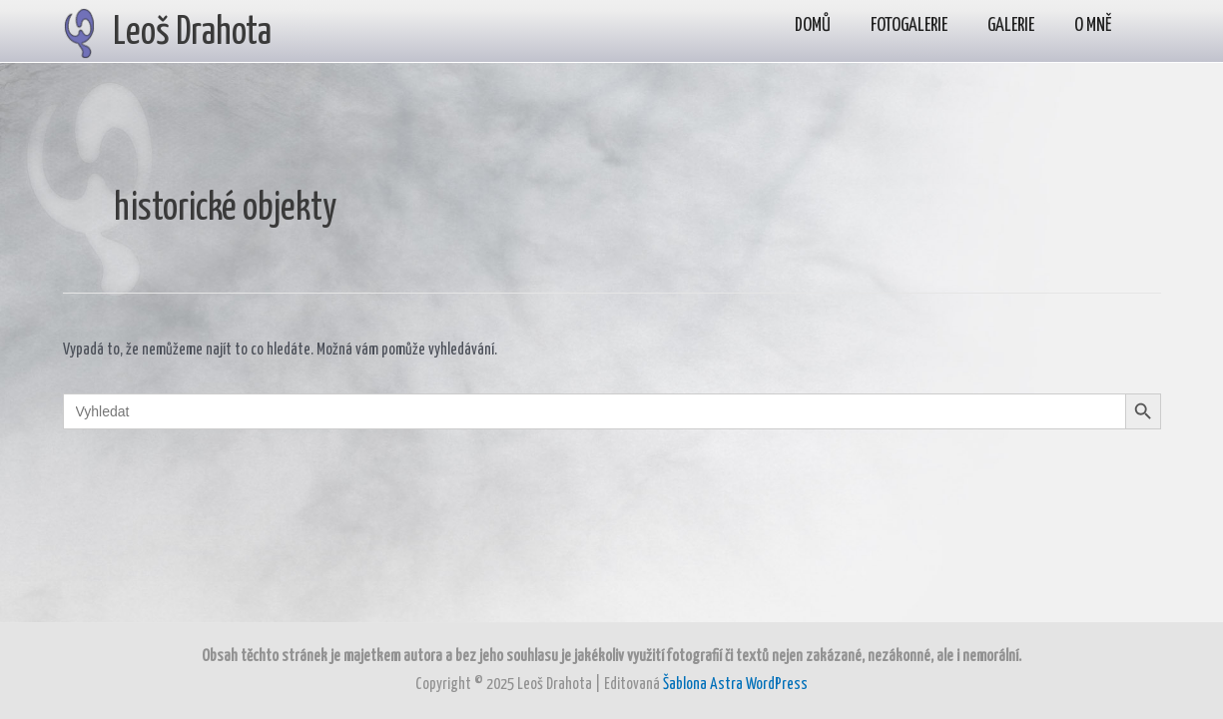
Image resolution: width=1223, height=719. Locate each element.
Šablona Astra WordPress (735, 684)
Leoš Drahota (192, 33)
